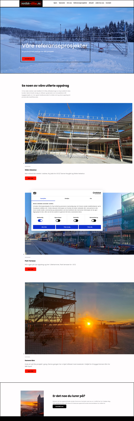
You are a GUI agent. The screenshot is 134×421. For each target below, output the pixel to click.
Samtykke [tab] (43, 198)
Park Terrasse (30, 261)
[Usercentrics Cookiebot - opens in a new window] (94, 193)
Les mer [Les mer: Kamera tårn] (30, 371)
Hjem (55, 3)
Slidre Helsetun (31, 170)
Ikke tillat (44, 227)
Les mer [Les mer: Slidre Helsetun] (30, 178)
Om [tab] (91, 198)
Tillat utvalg (67, 227)
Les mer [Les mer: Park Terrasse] (30, 269)
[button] (28, 59)
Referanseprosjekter (80, 3)
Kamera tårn (30, 360)
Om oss (69, 3)
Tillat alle (89, 227)
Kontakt (108, 3)
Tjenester (62, 3)
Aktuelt (91, 3)
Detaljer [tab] (67, 198)
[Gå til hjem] (31, 5)
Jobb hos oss (99, 3)
